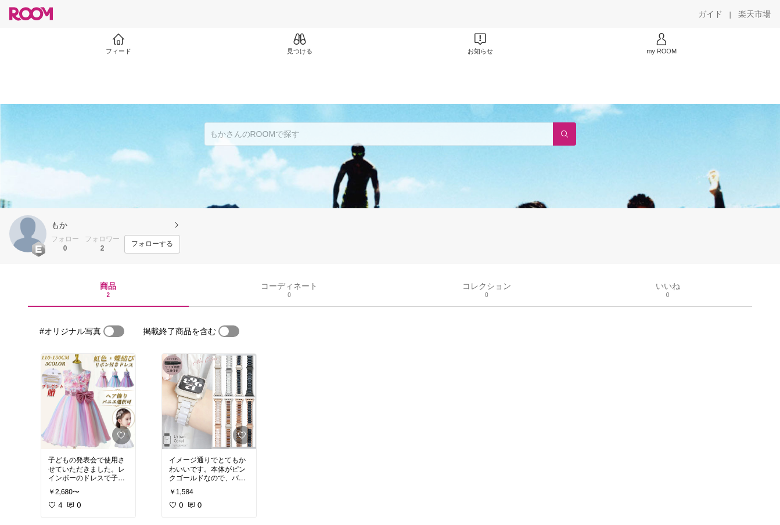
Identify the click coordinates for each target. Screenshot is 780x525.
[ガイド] (710, 14)
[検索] (564, 134)
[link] (88, 401)
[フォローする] (152, 244)
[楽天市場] (754, 14)
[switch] (113, 331)
